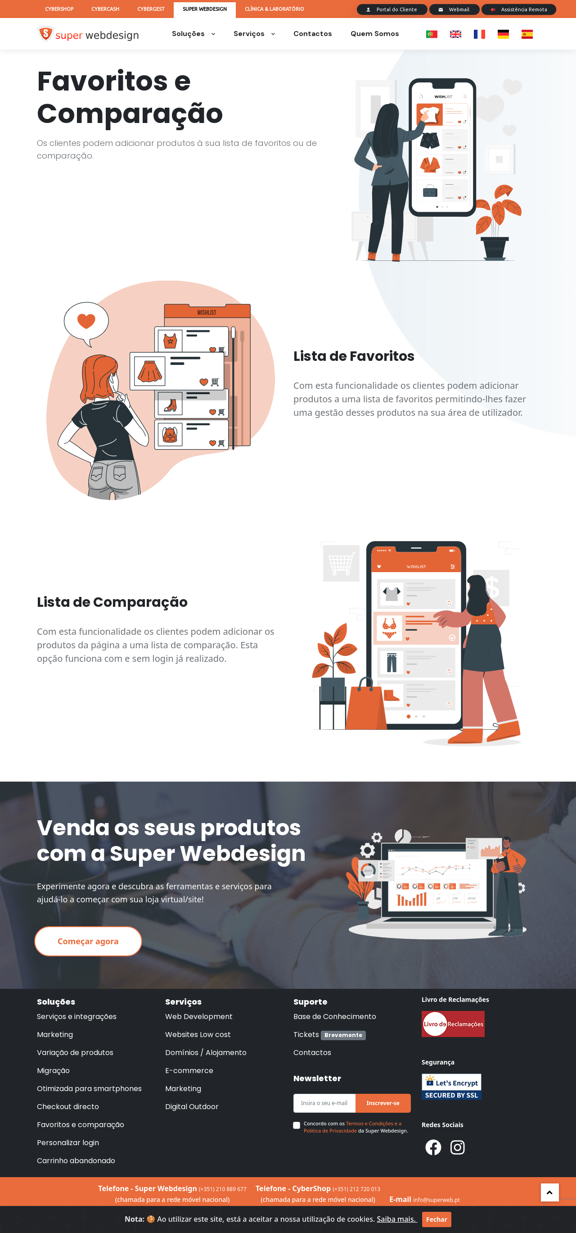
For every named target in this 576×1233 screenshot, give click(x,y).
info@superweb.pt (436, 1200)
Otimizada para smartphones (89, 1088)
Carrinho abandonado (76, 1161)
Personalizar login (68, 1142)
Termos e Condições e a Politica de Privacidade (352, 1127)
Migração (53, 1070)
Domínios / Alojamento (206, 1052)
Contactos (312, 33)
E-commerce (189, 1070)
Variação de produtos (75, 1052)
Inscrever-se (383, 1103)
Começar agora (88, 941)
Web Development (199, 1016)
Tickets (329, 1034)
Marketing (55, 1034)
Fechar (436, 1219)
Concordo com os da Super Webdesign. (356, 1127)
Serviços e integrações (77, 1016)
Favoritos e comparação (80, 1124)
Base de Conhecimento (334, 1016)
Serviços (254, 33)
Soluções (193, 33)
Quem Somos (375, 33)
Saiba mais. (397, 1219)
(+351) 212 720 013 (356, 1189)
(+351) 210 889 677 (223, 1189)
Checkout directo (68, 1106)
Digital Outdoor (192, 1106)
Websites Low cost (198, 1034)
